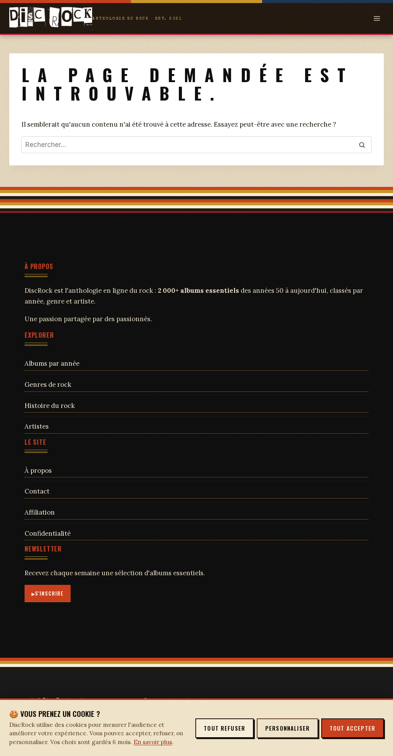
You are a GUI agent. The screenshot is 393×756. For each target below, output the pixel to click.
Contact (37, 491)
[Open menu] (377, 18)
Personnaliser (287, 728)
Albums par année (52, 363)
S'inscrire (49, 593)
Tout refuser (224, 728)
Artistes (37, 426)
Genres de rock (48, 384)
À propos (38, 470)
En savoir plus (153, 742)
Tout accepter (352, 728)
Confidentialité (48, 533)
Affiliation (40, 512)
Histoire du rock (50, 405)
